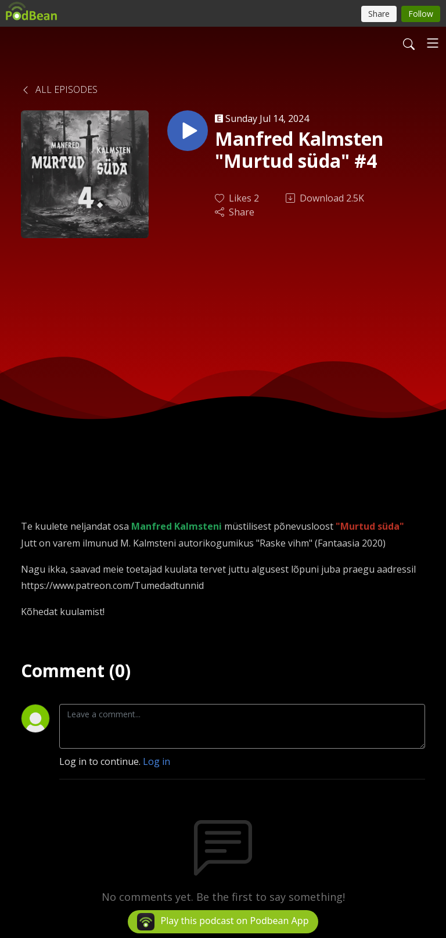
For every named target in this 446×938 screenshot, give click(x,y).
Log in (156, 761)
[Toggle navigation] (432, 43)
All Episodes (59, 89)
